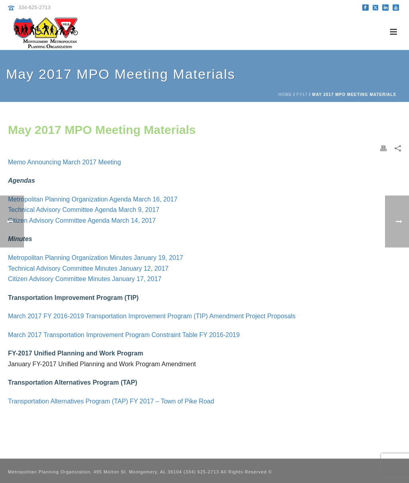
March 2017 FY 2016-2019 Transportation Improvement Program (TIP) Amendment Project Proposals (152, 316)
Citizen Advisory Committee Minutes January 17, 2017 (84, 278)
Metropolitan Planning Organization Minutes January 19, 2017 (95, 257)
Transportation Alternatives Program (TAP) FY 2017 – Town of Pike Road (111, 401)
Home (285, 94)
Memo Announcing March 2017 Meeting (64, 162)
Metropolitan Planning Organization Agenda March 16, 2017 (92, 199)
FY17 (302, 94)
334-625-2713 (34, 7)
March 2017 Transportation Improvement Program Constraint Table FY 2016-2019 (124, 334)
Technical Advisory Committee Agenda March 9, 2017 (83, 209)
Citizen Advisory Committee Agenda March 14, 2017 (82, 220)
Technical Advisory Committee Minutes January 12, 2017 (88, 268)
